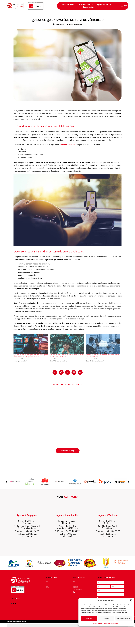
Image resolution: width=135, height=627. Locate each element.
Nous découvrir (68, 4)
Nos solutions (86, 4)
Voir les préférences (123, 618)
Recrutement (49, 592)
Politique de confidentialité (111, 623)
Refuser (106, 618)
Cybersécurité (104, 4)
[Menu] (122, 6)
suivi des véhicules (67, 144)
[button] (131, 601)
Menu (126, 6)
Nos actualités (88, 7)
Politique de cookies (98, 623)
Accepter (89, 618)
